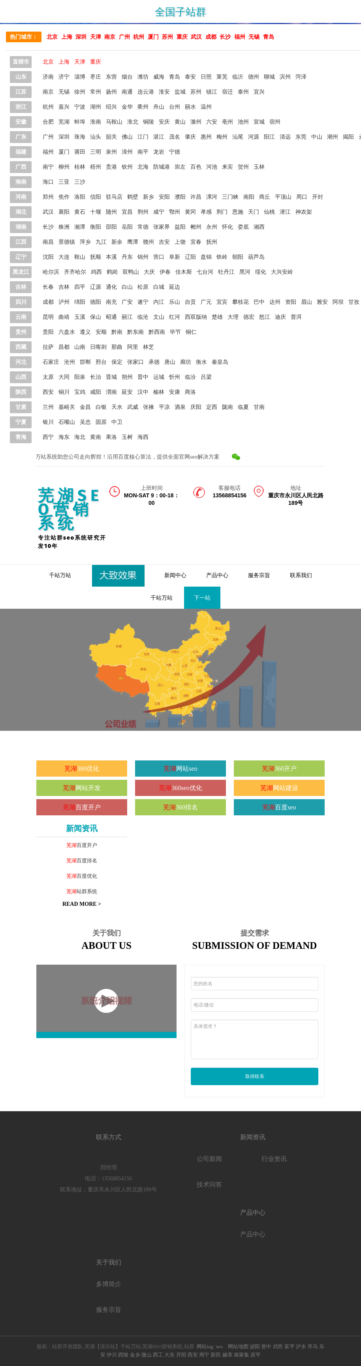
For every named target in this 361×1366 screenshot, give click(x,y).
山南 (79, 347)
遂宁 (143, 302)
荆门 (222, 212)
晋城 (111, 377)
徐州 (79, 92)
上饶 (180, 242)
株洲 (64, 227)
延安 (127, 392)
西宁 (48, 437)
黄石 (79, 212)
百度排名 (87, 861)
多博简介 (108, 1284)
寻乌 (312, 1346)
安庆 (164, 122)
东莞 (300, 137)
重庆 (182, 37)
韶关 (111, 137)
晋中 (143, 377)
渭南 (111, 392)
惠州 (206, 137)
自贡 (190, 302)
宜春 (195, 242)
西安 (48, 392)
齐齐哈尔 (75, 272)
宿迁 (227, 92)
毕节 (175, 332)
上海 (66, 37)
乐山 (174, 302)
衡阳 (95, 227)
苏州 (167, 37)
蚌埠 (79, 122)
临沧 (143, 317)
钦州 (127, 167)
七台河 (205, 272)
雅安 (322, 302)
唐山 (169, 362)
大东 (169, 1355)
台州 (174, 107)
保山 (95, 317)
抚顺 (95, 257)
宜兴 (259, 92)
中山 (316, 137)
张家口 (135, 362)
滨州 (285, 77)
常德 (143, 227)
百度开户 (88, 807)
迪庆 (280, 317)
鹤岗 (112, 272)
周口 (301, 197)
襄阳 (64, 212)
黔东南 (135, 332)
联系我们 (301, 575)
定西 (211, 407)
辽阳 (190, 257)
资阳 (290, 302)
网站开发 (88, 788)
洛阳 (79, 197)
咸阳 (95, 392)
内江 (158, 302)
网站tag (205, 1346)
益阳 (180, 227)
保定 (116, 362)
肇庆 (190, 137)
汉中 (143, 392)
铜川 (64, 392)
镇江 (211, 92)
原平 (255, 1355)
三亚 (64, 182)
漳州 (127, 152)
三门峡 (230, 197)
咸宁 (158, 212)
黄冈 (190, 212)
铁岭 (222, 257)
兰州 (48, 407)
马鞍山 (114, 122)
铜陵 (148, 122)
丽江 (127, 317)
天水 (116, 407)
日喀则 (98, 347)
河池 (211, 167)
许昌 (195, 197)
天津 (95, 37)
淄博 (79, 77)
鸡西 (96, 272)
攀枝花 (240, 302)
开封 (317, 197)
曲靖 (64, 317)
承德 (154, 362)
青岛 (268, 37)
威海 (158, 77)
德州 (253, 77)
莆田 (79, 152)
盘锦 (206, 257)
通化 (111, 287)
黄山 (180, 122)
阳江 (269, 137)
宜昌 (127, 212)
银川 (48, 422)
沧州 (69, 362)
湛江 (158, 137)
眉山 (306, 302)
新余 (116, 242)
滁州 (195, 122)
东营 (111, 77)
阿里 (132, 347)
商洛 (190, 392)
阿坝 (338, 302)
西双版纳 (196, 317)
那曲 (116, 347)
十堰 (95, 212)
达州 (274, 302)
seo (219, 1346)
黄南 (95, 437)
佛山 (127, 137)
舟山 (158, 107)
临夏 (243, 407)
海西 (143, 437)
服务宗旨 (259, 575)
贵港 (111, 167)
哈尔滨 (51, 272)
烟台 (127, 77)
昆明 (48, 317)
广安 (127, 302)
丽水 (190, 107)
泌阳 (254, 1346)
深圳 (80, 37)
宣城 (259, 122)
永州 (211, 227)
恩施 (237, 212)
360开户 (286, 768)
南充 (111, 302)
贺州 (243, 167)
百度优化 (87, 876)
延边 (174, 287)
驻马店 (114, 197)
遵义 (85, 332)
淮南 (95, 122)
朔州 (127, 377)
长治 (95, 377)
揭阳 (348, 137)
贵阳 (48, 332)
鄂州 (174, 212)
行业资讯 (274, 1158)
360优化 (88, 768)
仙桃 (269, 212)
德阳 (95, 302)
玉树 (127, 437)
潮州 (332, 137)
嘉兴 (64, 107)
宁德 (174, 152)
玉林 (259, 167)
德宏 (248, 317)
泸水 (301, 1346)
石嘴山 (66, 422)
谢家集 (241, 1355)
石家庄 (51, 362)
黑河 (244, 272)
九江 (101, 242)
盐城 (180, 92)
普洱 (296, 317)
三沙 (79, 182)
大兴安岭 (282, 272)
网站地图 (238, 1346)
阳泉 (79, 377)
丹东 (127, 257)
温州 (206, 107)
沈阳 (48, 257)
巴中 (259, 302)
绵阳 (79, 302)
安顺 (101, 332)
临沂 (237, 77)
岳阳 (127, 227)
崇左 (180, 167)
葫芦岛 (256, 257)
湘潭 (79, 227)
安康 (174, 392)
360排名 (187, 807)
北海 (143, 167)
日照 (206, 77)
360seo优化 (186, 788)
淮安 (164, 92)
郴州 (195, 227)
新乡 (148, 197)
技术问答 (209, 1184)
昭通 (111, 317)
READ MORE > (81, 904)
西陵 (123, 1355)
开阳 (181, 1355)
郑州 (48, 197)
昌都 (64, 347)
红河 (174, 317)
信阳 (95, 197)
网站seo (186, 768)
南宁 (48, 167)
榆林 (158, 392)
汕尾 (237, 137)
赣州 (148, 242)
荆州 (143, 212)
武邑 (278, 1346)
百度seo (285, 807)
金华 (127, 107)
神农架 (303, 212)
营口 (158, 257)
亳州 (227, 122)
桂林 (79, 167)
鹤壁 (132, 197)
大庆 (149, 272)
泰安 (190, 77)
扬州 (111, 92)
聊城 (269, 77)
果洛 (111, 437)
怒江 (264, 317)
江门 (143, 137)
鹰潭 (132, 242)
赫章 (227, 1355)
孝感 (206, 212)
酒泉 (180, 407)
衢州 (143, 107)
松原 (143, 287)
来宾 (227, 167)
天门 (253, 212)
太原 (48, 377)
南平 (143, 152)
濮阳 (180, 197)
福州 (239, 37)
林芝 (148, 347)
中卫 (116, 422)
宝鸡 (79, 392)
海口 (48, 182)
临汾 (190, 377)
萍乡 (85, 242)
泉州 (111, 152)
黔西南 (157, 332)
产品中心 (217, 575)
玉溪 (79, 317)
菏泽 (300, 77)
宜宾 (222, 302)
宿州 (274, 122)
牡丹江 (226, 272)
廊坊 (185, 362)
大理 (233, 317)
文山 (158, 317)
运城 (158, 377)
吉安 (164, 242)
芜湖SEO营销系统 (70, 509)
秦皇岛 (220, 362)
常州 (95, 92)
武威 (132, 407)
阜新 (174, 257)
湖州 (95, 107)
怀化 (227, 227)
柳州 (64, 167)
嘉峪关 (66, 407)
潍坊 (143, 77)
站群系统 (87, 891)
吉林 (64, 287)
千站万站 (60, 575)
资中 (266, 1346)
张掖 (148, 407)
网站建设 (285, 788)
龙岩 (158, 152)
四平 (79, 287)
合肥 (48, 122)
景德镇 (66, 242)
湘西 (259, 227)
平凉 (164, 407)
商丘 (264, 197)
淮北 (132, 122)
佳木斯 (183, 272)
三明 (95, 152)
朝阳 (237, 257)
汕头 (95, 137)
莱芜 (222, 77)
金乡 (135, 1355)
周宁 (204, 1355)
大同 (64, 377)
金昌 (85, 407)
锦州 (143, 257)
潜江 (285, 212)
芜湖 (64, 122)
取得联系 (254, 1076)
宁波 (79, 107)
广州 (124, 37)
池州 (243, 122)
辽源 (95, 287)
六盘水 (66, 332)
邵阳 (111, 227)
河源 (253, 137)
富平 (289, 1346)
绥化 (260, 272)
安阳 (164, 197)
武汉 (196, 37)
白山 (127, 287)
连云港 (145, 92)
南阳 (248, 197)
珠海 (79, 137)
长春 (48, 287)
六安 (211, 122)
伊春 (165, 272)
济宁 (64, 77)
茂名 (174, 137)
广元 (206, 302)
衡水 (201, 362)
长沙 (225, 37)
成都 (210, 37)
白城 (158, 287)
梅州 (222, 137)
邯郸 (85, 362)
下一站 (202, 598)
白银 (101, 407)
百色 (195, 167)
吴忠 (85, 422)
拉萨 (48, 347)
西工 (158, 1355)
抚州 (211, 242)
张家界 (161, 227)
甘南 (259, 407)
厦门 (153, 37)
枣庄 (95, 77)
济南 (48, 77)
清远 (285, 137)
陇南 (227, 407)
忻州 (174, 377)
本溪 (111, 257)
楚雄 (217, 317)
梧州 (95, 167)
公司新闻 (209, 1158)
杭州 (138, 37)
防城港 (161, 167)
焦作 (64, 197)
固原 (101, 422)
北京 (52, 37)
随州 (111, 212)
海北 (79, 437)
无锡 (253, 37)
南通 (127, 92)
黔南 (116, 332)
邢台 (101, 362)
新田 (216, 1355)
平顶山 (283, 197)
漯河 (211, 197)
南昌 (48, 242)
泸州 (64, 302)
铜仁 (191, 332)
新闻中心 (175, 575)
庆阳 (195, 407)
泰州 (243, 92)
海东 (64, 437)
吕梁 (206, 377)
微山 (146, 1355)
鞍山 (79, 257)
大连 (64, 257)
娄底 (243, 227)
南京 (109, 37)
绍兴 (111, 107)
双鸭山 (130, 272)
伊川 (112, 1355)
